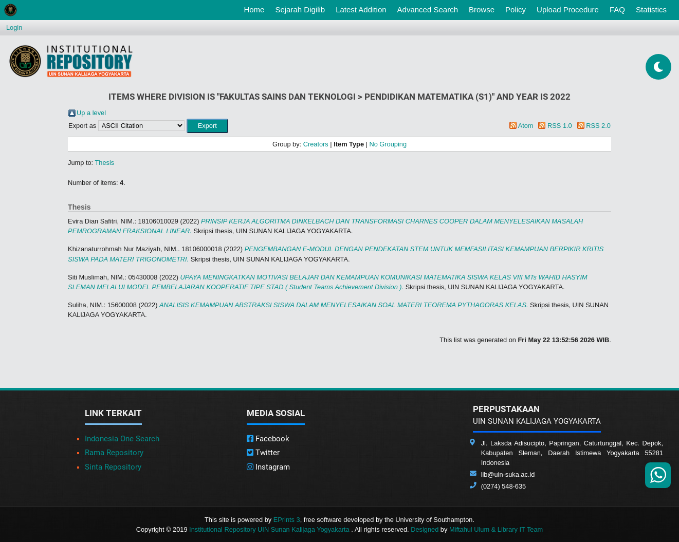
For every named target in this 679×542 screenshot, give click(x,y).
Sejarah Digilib (300, 9)
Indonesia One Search (122, 438)
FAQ (617, 9)
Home (256, 9)
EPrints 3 (286, 520)
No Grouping (388, 144)
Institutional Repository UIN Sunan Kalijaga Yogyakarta (270, 529)
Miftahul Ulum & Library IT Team (496, 529)
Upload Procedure (568, 9)
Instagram (268, 467)
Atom (526, 125)
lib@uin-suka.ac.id (508, 474)
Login (14, 27)
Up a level (91, 113)
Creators (315, 144)
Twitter (263, 452)
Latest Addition (361, 9)
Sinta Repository (113, 467)
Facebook (268, 438)
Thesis (105, 162)
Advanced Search (427, 9)
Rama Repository (114, 452)
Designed (424, 529)
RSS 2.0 (598, 125)
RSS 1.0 (559, 125)
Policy (515, 9)
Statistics (651, 9)
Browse (481, 9)
